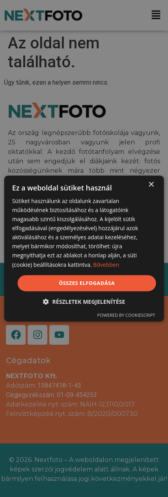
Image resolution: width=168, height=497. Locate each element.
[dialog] (84, 249)
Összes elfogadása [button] (87, 282)
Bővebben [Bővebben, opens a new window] (106, 264)
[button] (84, 301)
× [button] (151, 185)
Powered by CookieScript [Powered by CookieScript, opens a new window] (126, 315)
